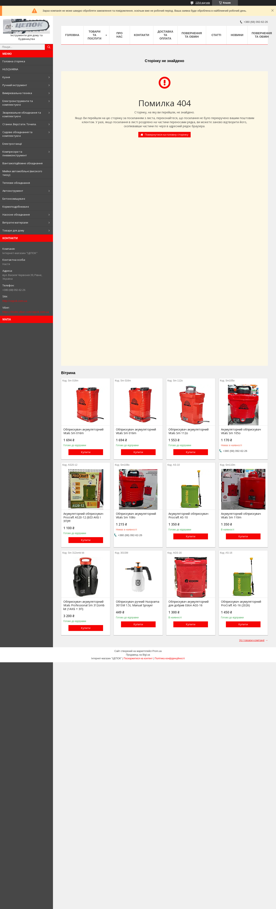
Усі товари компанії (251, 640)
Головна (72, 35)
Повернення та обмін (192, 35)
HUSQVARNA (10, 69)
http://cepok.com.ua (14, 301)
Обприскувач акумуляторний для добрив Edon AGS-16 (188, 603)
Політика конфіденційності (170, 658)
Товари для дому (13, 230)
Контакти (141, 35)
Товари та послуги (94, 35)
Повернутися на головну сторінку (166, 134)
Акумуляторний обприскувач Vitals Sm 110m (241, 515)
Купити (85, 452)
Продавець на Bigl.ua (138, 654)
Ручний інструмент (14, 85)
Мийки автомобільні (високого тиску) (22, 173)
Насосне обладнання (16, 214)
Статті (216, 35)
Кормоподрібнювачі (15, 206)
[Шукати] (49, 47)
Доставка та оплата (165, 35)
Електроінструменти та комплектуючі (17, 102)
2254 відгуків (203, 2)
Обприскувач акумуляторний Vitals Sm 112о (188, 431)
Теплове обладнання (16, 183)
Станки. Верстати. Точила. (19, 124)
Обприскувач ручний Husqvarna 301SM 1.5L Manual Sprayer (137, 603)
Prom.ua (157, 651)
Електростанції (12, 144)
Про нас (120, 35)
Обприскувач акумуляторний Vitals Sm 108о (136, 515)
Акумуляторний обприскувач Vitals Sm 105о (241, 431)
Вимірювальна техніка (17, 93)
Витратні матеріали (15, 222)
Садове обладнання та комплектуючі (17, 134)
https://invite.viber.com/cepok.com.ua (25, 312)
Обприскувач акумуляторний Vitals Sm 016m (83, 431)
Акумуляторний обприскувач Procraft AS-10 (188, 515)
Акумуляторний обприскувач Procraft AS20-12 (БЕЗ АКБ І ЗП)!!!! (83, 517)
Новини (237, 35)
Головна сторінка (13, 61)
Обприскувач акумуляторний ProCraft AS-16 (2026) (241, 603)
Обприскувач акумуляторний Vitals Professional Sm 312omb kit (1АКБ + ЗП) (83, 605)
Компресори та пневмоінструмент (14, 153)
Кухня (6, 77)
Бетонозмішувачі (13, 198)
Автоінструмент (12, 191)
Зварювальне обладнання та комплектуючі (21, 114)
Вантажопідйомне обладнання (22, 163)
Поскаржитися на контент (138, 658)
